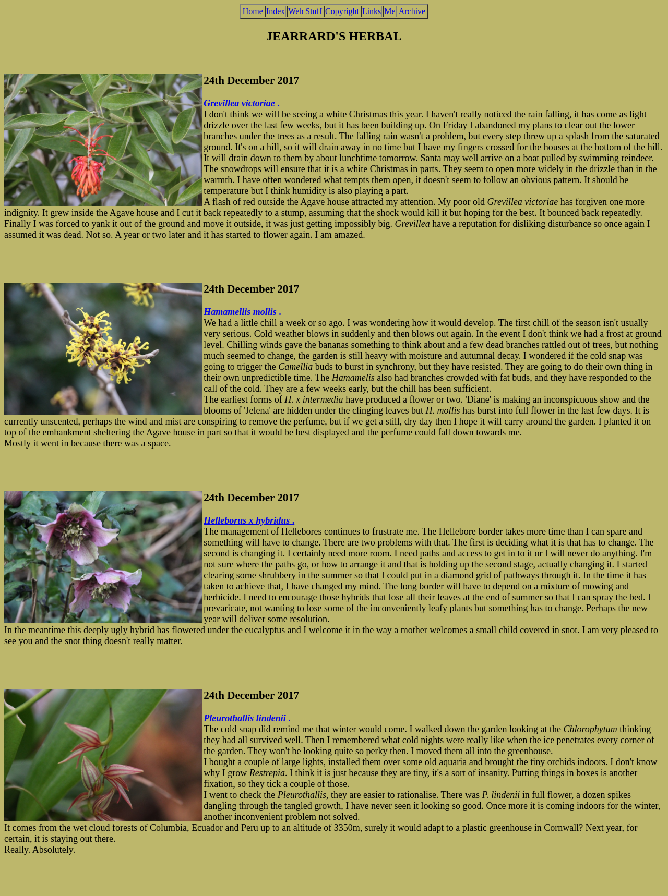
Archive (412, 11)
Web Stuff (305, 11)
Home (253, 11)
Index (275, 11)
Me (389, 11)
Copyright (342, 11)
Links (371, 11)
